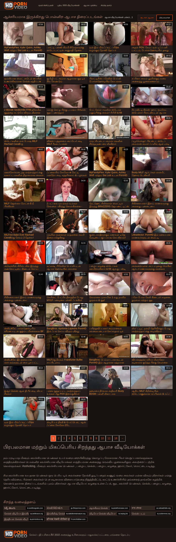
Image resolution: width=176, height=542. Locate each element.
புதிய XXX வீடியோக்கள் (69, 5)
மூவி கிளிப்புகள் (46, 5)
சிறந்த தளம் (107, 5)
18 (115, 438)
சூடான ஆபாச (147, 17)
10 (102, 438)
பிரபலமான (164, 17)
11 (109, 438)
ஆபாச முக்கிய (91, 5)
